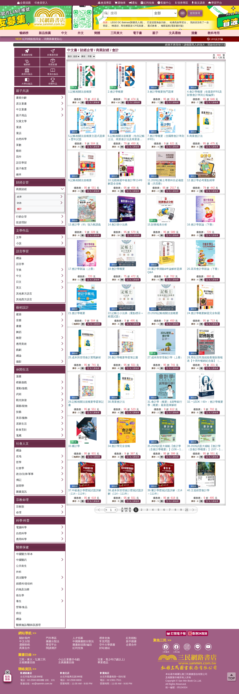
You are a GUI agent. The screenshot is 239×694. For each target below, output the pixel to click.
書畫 (18, 326)
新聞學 (20, 485)
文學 (18, 237)
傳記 (18, 479)
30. (116, 401)
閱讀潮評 (51, 648)
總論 (18, 258)
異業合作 (24, 648)
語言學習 (21, 162)
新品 (45, 33)
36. (205, 449)
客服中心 (164, 3)
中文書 (72, 50)
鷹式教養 (152, 25)
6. (126, 139)
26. (123, 357)
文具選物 (175, 33)
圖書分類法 (52, 641)
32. (205, 401)
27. (165, 357)
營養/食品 (21, 607)
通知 (133, 3)
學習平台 (215, 3)
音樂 (18, 320)
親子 (155, 33)
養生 (18, 601)
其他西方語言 (24, 299)
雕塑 (18, 337)
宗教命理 (22, 500)
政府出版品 (27, 71)
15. (157, 224)
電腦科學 (21, 527)
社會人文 (22, 443)
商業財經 (21, 189)
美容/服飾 (21, 417)
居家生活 (21, 423)
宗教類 (20, 506)
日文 (18, 281)
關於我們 (24, 638)
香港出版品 (53, 71)
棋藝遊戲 (21, 382)
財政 (19, 203)
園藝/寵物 (21, 405)
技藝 (18, 411)
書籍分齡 (21, 97)
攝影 (18, 361)
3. (161, 91)
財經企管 (22, 182)
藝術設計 (22, 307)
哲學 (18, 462)
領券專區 (181, 3)
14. (117, 224)
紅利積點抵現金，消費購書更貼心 (38, 38)
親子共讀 (22, 91)
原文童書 (21, 103)
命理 (18, 512)
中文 (64, 33)
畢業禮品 (103, 662)
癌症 (18, 613)
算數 (18, 145)
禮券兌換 (104, 638)
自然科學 (21, 139)
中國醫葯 (21, 559)
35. (166, 449)
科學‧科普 (23, 520)
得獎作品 (53, 81)
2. (115, 91)
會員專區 (104, 3)
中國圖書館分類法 (83, 641)
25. (84, 357)
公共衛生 (21, 565)
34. (119, 446)
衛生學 (20, 595)
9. (80, 180)
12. (201, 180)
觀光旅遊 (21, 400)
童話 (18, 133)
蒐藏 (18, 435)
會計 (19, 209)
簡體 (97, 33)
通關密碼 (24, 644)
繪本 (18, 174)
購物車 (120, 3)
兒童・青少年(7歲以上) (111, 659)
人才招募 (78, 638)
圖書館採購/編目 (82, 644)
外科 (18, 571)
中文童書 (21, 109)
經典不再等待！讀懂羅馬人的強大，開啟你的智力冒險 (208, 44)
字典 (18, 269)
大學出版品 (27, 81)
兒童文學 (21, 121)
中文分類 (24, 641)
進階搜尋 (195, 13)
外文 (81, 33)
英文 (18, 287)
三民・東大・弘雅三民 (32, 659)
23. (163, 313)
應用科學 (21, 539)
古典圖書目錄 (66, 662)
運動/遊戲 (21, 388)
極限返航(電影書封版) (172, 25)
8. (194, 136)
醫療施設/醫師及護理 (28, 624)
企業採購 (24, 3)
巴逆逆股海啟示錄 (156, 22)
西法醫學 (21, 577)
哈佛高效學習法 (178, 22)
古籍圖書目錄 (27, 662)
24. (203, 313)
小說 (18, 243)
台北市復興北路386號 (31, 676)
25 (186, 509)
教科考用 (214, 33)
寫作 (18, 156)
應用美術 (21, 343)
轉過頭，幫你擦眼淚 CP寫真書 (127, 25)
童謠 (18, 127)
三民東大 (116, 33)
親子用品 (21, 115)
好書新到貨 (53, 52)
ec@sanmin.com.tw (42, 683)
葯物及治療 (22, 589)
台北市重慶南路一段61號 (113, 676)
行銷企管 (21, 216)
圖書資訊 (21, 491)
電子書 (137, 33)
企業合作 (131, 644)
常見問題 (104, 641)
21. (76, 313)
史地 (18, 456)
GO (182, 13)
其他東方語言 (24, 293)
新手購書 (131, 641)
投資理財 (21, 222)
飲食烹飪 (21, 429)
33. (74, 446)
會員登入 (41, 3)
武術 (18, 394)
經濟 (19, 196)
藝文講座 (198, 3)
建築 (18, 314)
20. (203, 268)
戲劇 (18, 349)
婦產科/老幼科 (24, 583)
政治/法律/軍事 (25, 474)
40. (198, 490)
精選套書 (53, 62)
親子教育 (21, 168)
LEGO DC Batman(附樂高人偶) (127, 22)
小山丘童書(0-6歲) (69, 659)
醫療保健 (22, 547)
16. (201, 224)
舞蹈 (18, 332)
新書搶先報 (27, 52)
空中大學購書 (107, 644)
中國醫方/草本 (24, 554)
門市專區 (51, 638)
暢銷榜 (23, 33)
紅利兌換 (147, 3)
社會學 (20, 468)
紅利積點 (131, 638)
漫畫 (194, 33)
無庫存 (76, 324)
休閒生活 (22, 369)
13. (84, 224)
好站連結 (104, 648)
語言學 (20, 264)
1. (80, 91)
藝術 (18, 150)
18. (116, 268)
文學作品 (22, 230)
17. (82, 268)
